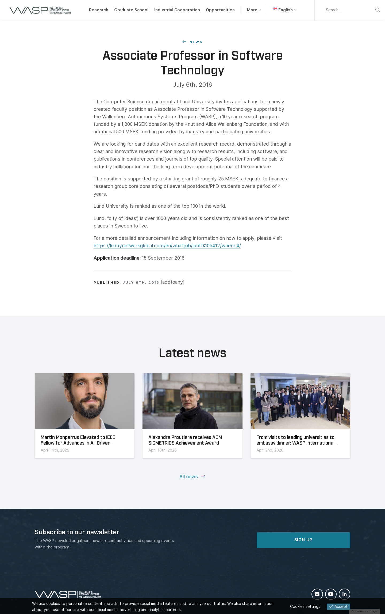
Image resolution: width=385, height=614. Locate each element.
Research (98, 9)
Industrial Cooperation (177, 9)
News (195, 42)
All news (189, 476)
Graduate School (131, 9)
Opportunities (220, 9)
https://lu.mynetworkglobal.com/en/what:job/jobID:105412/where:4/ (167, 245)
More (252, 9)
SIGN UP (303, 539)
